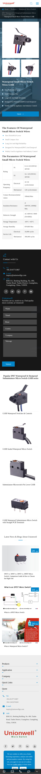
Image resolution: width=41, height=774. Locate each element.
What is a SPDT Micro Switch (14, 612)
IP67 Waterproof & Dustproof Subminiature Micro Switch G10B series (19, 14)
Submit (8, 364)
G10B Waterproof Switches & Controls (17, 413)
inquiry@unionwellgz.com (16, 275)
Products (14, 9)
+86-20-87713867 (13, 270)
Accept (23, 768)
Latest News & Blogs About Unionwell (20, 537)
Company (6, 676)
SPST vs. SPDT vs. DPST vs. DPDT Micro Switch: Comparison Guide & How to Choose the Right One (19, 576)
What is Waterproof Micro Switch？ (16, 646)
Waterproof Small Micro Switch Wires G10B (19, 17)
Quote (20, 114)
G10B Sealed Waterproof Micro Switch (17, 449)
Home (6, 9)
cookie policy (17, 764)
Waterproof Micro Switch (27, 9)
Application (7, 670)
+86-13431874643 (12, 702)
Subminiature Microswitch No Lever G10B (19, 485)
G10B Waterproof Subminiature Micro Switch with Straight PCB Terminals (20, 521)
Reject (15, 768)
